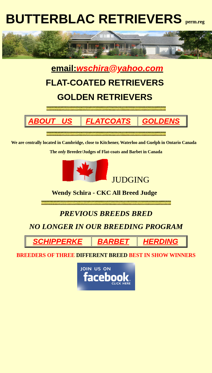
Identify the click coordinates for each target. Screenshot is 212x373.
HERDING (160, 241)
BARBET (113, 241)
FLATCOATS (108, 121)
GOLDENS (161, 121)
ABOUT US (50, 121)
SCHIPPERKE (57, 241)
